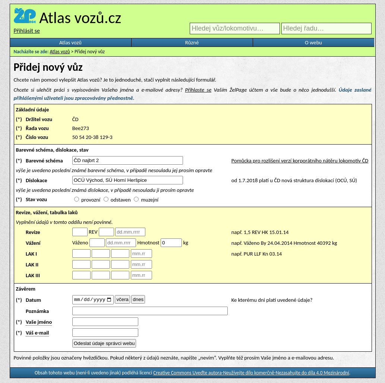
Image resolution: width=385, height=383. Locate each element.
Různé (192, 42)
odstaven (121, 199)
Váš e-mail (37, 333)
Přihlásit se (27, 30)
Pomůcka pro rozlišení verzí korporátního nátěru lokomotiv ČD (300, 160)
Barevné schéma (44, 160)
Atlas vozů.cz (80, 17)
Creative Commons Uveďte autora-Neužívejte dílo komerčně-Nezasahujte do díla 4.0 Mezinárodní (251, 374)
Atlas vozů (70, 42)
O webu (313, 42)
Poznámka (37, 312)
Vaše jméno (39, 323)
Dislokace (36, 180)
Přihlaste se (198, 89)
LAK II (32, 264)
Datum (33, 300)
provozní (90, 199)
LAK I (31, 253)
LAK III (33, 275)
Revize (33, 232)
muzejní (149, 199)
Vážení (33, 243)
